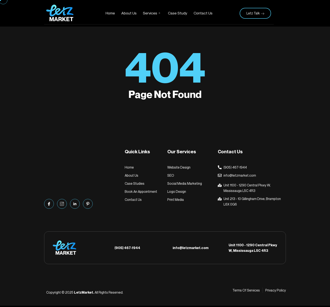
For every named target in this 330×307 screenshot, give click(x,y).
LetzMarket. (84, 294)
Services (151, 13)
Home (110, 13)
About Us (129, 13)
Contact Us (203, 13)
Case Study (177, 13)
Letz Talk (255, 13)
